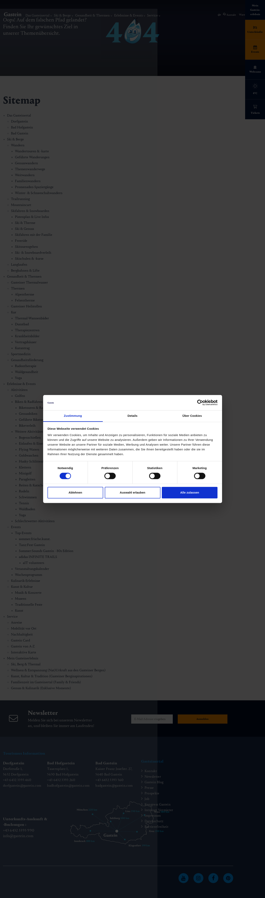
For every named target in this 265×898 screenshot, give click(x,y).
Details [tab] (133, 415)
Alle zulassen (189, 492)
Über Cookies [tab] (192, 415)
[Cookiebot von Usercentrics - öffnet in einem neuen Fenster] (200, 403)
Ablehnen (75, 492)
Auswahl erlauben (132, 492)
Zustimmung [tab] (73, 415)
